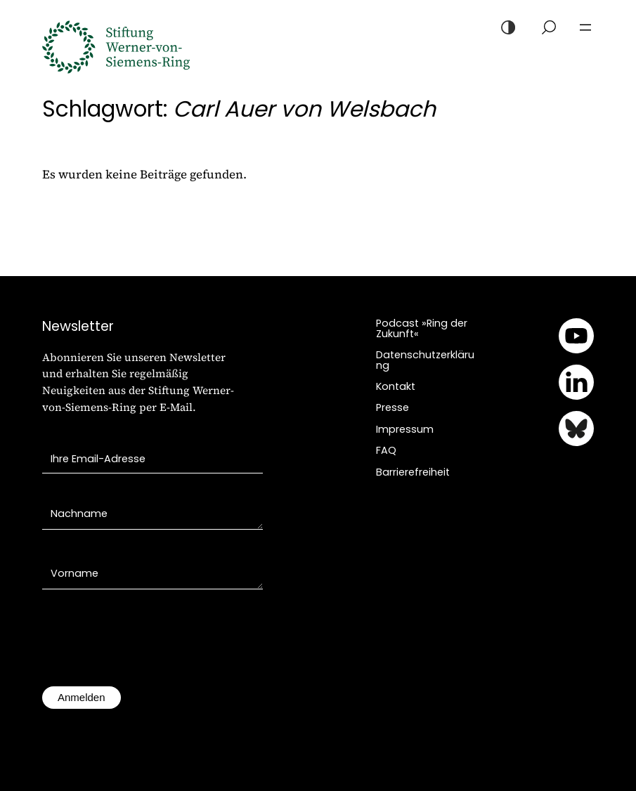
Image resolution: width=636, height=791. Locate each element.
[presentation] (149, 644)
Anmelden (81, 697)
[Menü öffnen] (585, 27)
